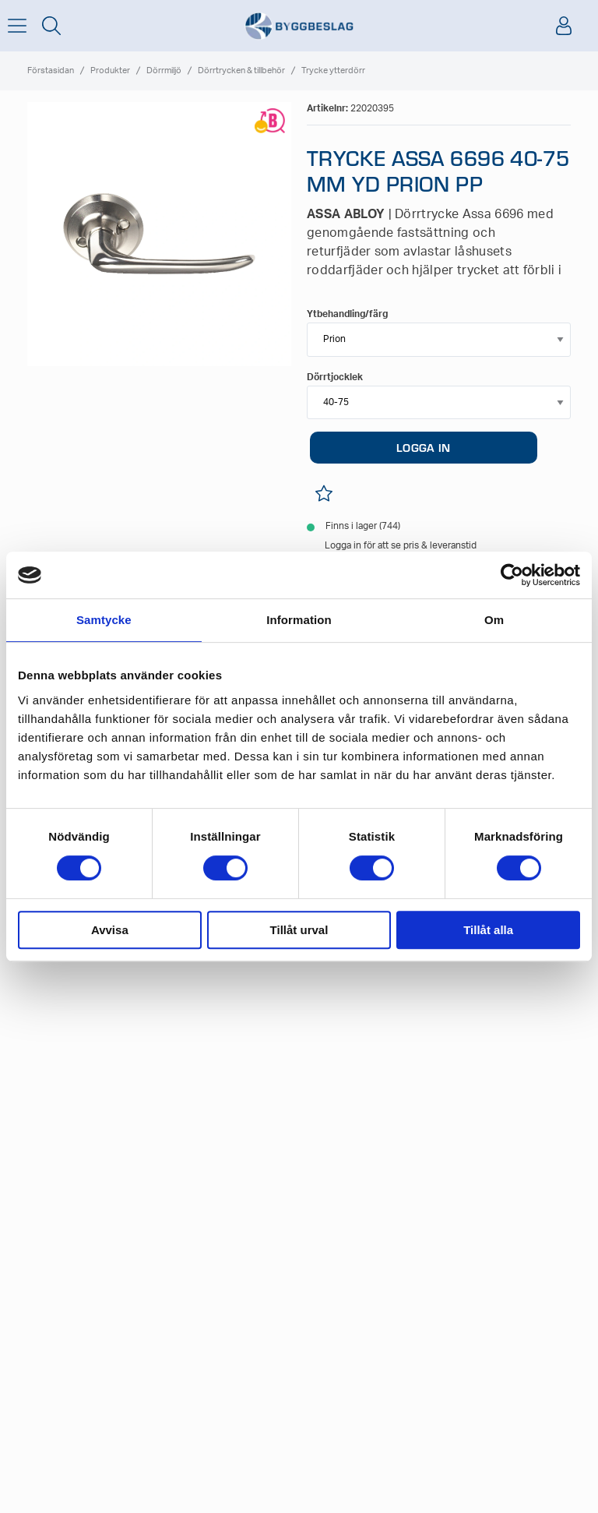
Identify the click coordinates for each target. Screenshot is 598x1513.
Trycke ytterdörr (333, 70)
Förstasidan (50, 70)
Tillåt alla (488, 929)
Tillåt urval (299, 929)
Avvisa (109, 929)
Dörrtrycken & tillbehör (241, 70)
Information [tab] (299, 619)
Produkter (110, 70)
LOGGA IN (423, 447)
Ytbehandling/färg (347, 314)
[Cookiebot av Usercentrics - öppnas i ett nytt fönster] (512, 575)
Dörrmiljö (163, 70)
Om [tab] (494, 619)
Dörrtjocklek (335, 377)
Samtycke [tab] (104, 619)
